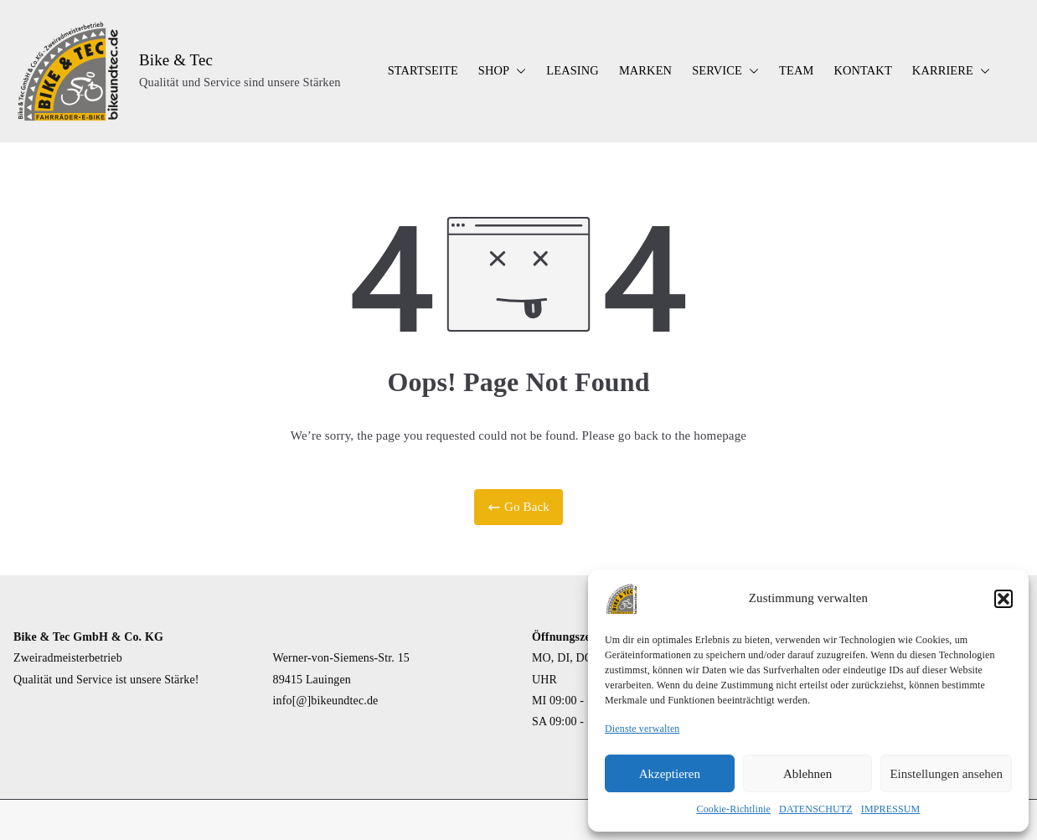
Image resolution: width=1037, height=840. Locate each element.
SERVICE (725, 71)
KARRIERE (951, 71)
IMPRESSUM (891, 809)
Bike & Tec (176, 60)
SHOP (502, 71)
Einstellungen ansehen (946, 774)
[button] (1003, 598)
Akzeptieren (669, 774)
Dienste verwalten (642, 728)
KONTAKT (862, 70)
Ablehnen (807, 774)
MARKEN (645, 70)
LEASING (572, 70)
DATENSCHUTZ (816, 809)
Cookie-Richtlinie (734, 809)
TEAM (796, 70)
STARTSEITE (423, 70)
